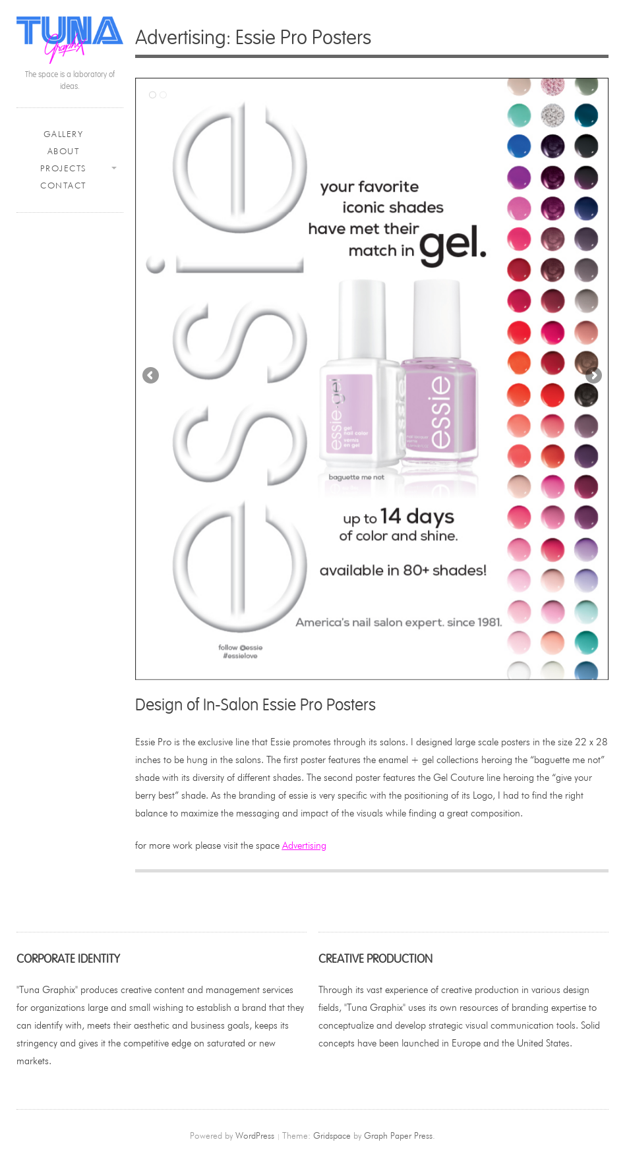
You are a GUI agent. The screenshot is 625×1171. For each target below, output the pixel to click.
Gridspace (332, 1135)
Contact (63, 185)
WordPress (254, 1135)
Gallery (64, 134)
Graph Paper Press (398, 1135)
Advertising (304, 845)
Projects (63, 168)
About (63, 151)
